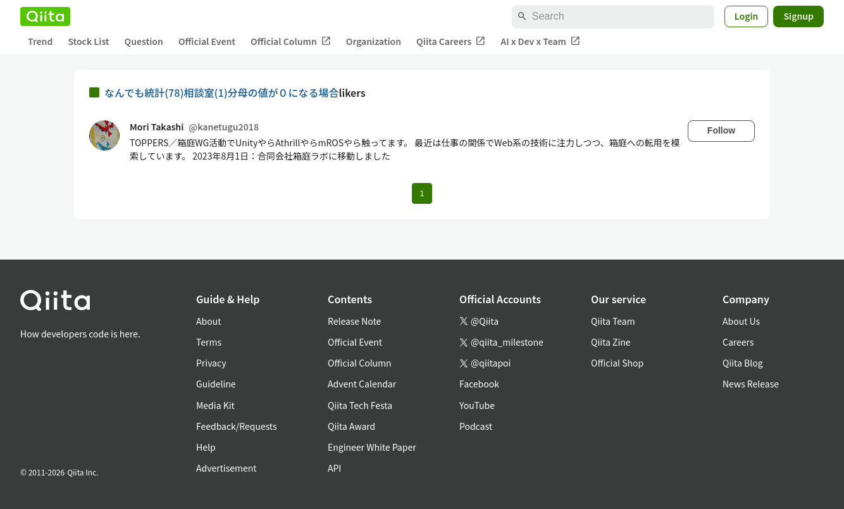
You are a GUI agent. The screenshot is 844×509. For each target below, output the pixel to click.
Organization (373, 41)
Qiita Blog (743, 362)
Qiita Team (613, 321)
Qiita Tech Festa (360, 405)
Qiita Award (351, 426)
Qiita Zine (611, 342)
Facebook (479, 383)
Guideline (216, 383)
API (334, 468)
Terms (208, 342)
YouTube (477, 405)
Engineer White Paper (372, 447)
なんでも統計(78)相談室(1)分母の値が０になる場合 (221, 92)
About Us (741, 321)
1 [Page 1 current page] (421, 193)
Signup (798, 15)
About (208, 321)
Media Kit (215, 405)
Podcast (475, 426)
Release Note (354, 321)
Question (144, 41)
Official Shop (617, 362)
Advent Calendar (362, 383)
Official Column (291, 41)
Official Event (206, 41)
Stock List (88, 41)
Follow (721, 130)
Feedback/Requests (236, 426)
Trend (40, 41)
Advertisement (226, 468)
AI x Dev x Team (540, 41)
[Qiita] (45, 16)
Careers (738, 342)
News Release (751, 383)
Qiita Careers (450, 41)
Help (206, 447)
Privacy (211, 362)
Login (747, 15)
